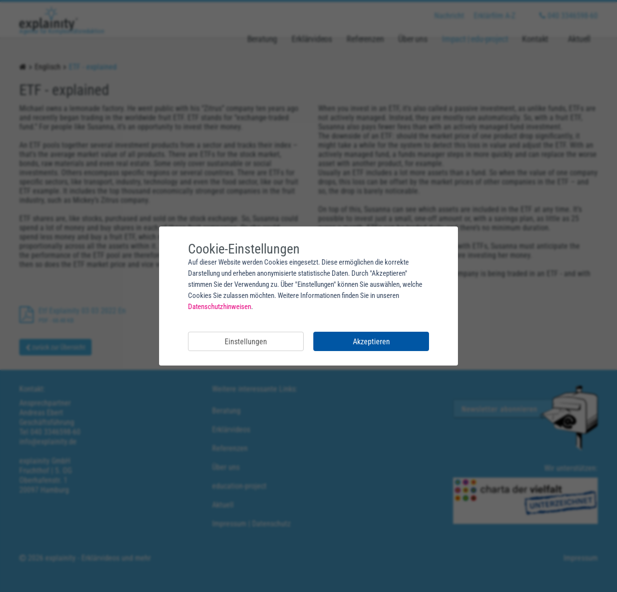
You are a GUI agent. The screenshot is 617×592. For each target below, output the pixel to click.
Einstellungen (246, 341)
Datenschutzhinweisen (219, 306)
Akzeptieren (371, 341)
